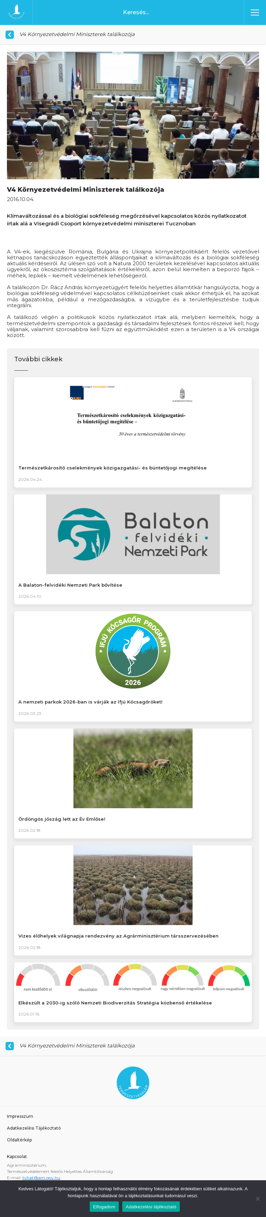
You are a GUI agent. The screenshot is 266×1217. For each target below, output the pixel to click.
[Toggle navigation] (255, 12)
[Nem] (257, 1198)
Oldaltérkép (19, 1139)
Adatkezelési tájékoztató (151, 1206)
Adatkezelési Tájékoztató (34, 1128)
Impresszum (20, 1116)
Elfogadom (104, 1206)
